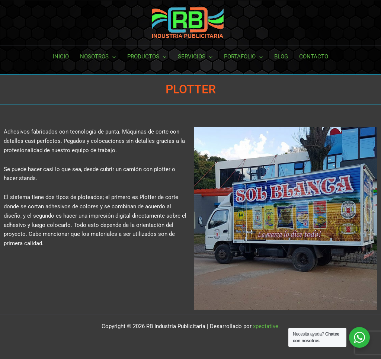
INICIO (62, 56)
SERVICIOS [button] (195, 56)
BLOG (280, 56)
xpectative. (266, 326)
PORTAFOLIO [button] (243, 56)
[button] (112, 56)
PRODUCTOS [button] (147, 56)
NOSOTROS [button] (98, 56)
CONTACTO (312, 56)
